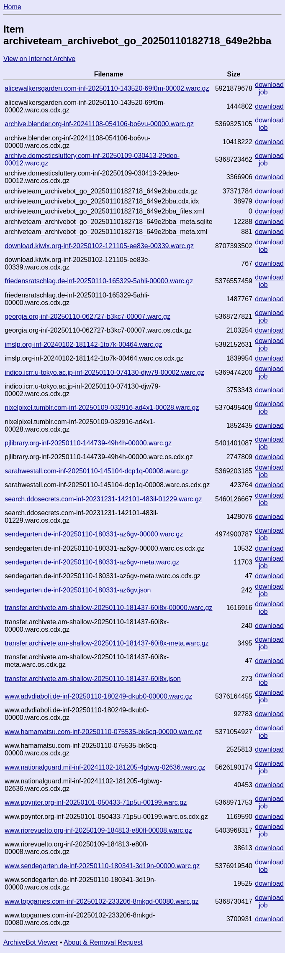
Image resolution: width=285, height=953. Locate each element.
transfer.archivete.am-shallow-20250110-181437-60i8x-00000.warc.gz (108, 607)
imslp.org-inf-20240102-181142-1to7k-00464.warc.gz (83, 344)
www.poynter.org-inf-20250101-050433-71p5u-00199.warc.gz (96, 802)
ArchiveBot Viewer (30, 942)
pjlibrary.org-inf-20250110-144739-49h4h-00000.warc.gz (88, 443)
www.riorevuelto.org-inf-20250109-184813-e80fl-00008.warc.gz (98, 830)
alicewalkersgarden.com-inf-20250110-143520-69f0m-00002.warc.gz (107, 88)
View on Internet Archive (39, 58)
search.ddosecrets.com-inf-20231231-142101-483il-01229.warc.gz (103, 499)
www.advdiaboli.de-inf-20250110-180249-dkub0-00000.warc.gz (98, 696)
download (269, 84)
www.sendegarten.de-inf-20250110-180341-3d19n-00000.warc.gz (102, 865)
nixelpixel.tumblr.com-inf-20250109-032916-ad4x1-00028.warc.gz (102, 407)
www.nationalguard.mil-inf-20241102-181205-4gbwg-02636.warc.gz (105, 767)
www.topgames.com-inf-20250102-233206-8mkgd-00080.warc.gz (101, 901)
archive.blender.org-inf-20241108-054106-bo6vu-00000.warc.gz (99, 123)
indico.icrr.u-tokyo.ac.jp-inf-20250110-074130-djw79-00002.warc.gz (104, 372)
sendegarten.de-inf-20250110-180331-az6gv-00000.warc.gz (94, 534)
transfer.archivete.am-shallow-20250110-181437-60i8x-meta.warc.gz (106, 643)
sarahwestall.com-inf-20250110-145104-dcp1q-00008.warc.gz (96, 471)
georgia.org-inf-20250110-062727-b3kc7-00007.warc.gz (87, 316)
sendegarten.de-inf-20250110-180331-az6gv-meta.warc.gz (92, 562)
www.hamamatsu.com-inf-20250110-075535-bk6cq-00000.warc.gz (103, 731)
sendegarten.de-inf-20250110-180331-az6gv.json (78, 590)
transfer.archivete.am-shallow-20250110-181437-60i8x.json (93, 678)
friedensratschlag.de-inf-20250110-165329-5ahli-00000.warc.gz (99, 281)
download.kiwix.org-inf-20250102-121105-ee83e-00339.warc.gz (99, 245)
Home (12, 6)
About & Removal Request (103, 942)
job (263, 92)
